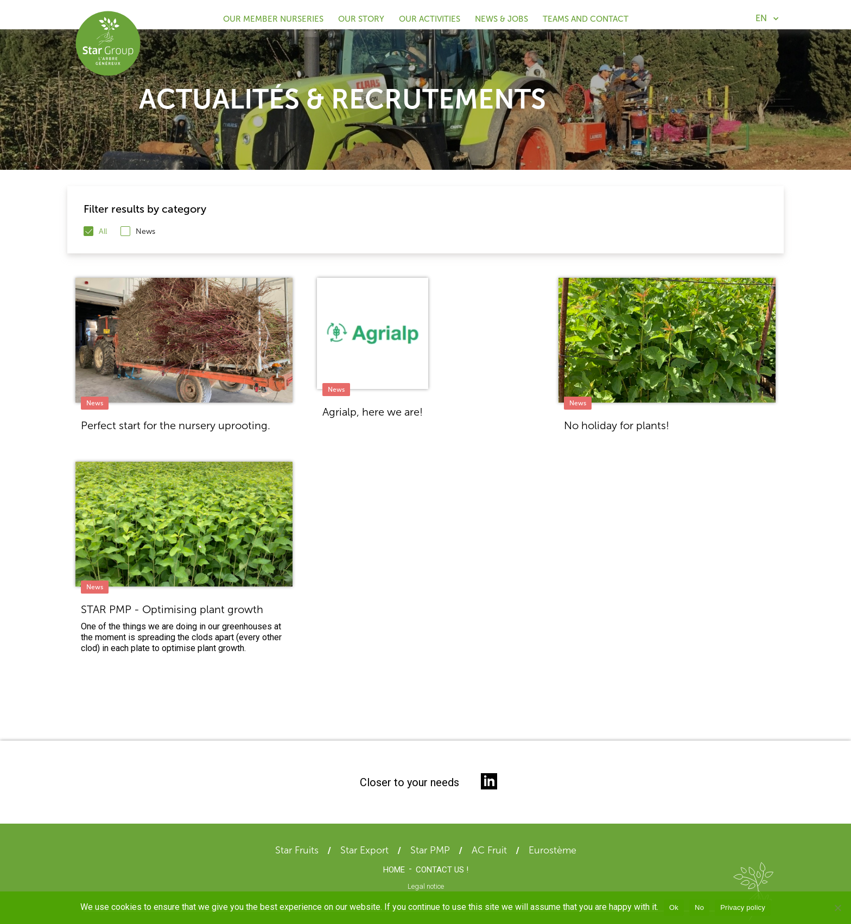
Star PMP (430, 850)
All (103, 231)
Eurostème (552, 850)
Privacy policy (742, 907)
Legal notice (426, 886)
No (699, 907)
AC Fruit (489, 850)
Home (394, 870)
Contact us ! (442, 870)
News (145, 231)
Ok (673, 907)
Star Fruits (297, 850)
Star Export (364, 850)
